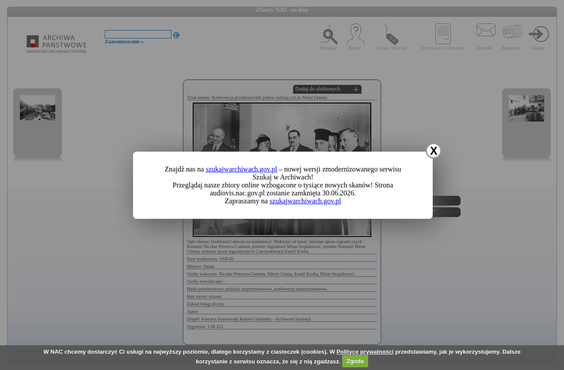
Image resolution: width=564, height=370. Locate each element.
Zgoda (355, 361)
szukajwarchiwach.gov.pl (241, 169)
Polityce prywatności (364, 351)
